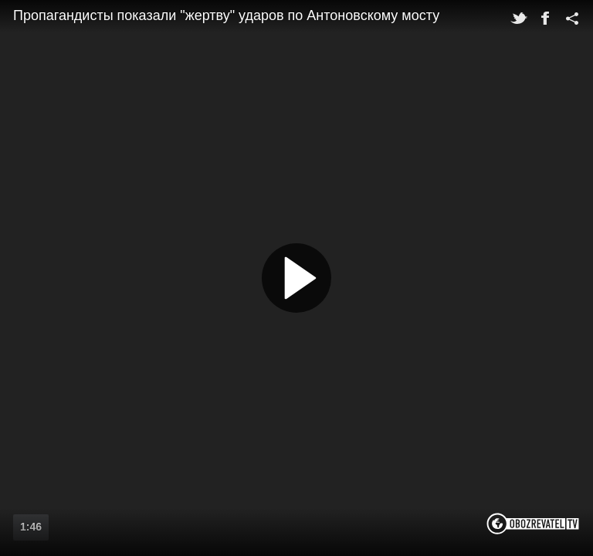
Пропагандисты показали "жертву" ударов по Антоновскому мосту (226, 15)
